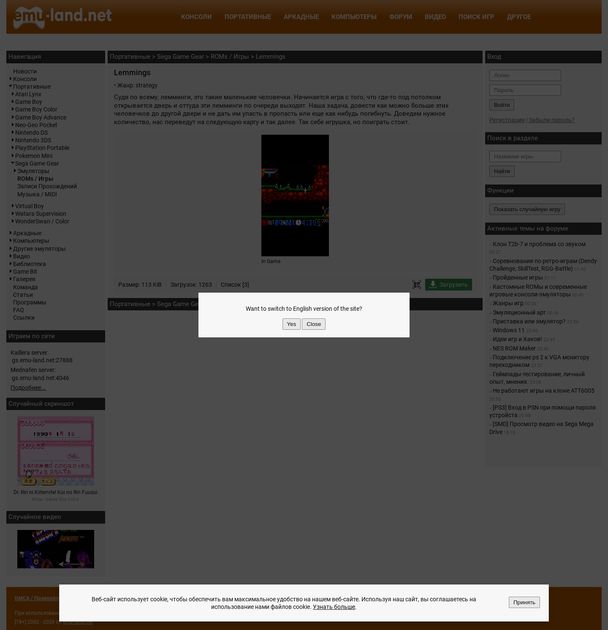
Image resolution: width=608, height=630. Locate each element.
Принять (524, 602)
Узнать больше (334, 606)
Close (314, 324)
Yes (291, 324)
